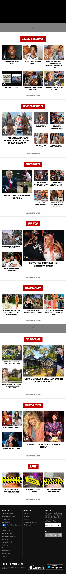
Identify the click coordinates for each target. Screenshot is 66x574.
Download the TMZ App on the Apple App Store (36, 567)
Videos (4, 556)
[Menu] (3, 14)
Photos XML (6, 553)
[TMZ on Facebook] (2, 3)
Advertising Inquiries (29, 522)
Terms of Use (6, 519)
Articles (4, 528)
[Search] (63, 14)
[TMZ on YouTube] (55, 535)
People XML (6, 551)
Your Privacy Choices (11, 525)
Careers (25, 519)
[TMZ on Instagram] (14, 3)
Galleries (5, 545)
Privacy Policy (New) (8, 516)
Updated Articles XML (9, 536)
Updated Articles (7, 533)
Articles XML (6, 531)
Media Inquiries (28, 525)
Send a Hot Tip (28, 516)
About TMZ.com (7, 513)
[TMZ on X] (6, 3)
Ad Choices (6, 522)
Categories (5, 539)
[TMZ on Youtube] (10, 3)
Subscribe (58, 525)
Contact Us (27, 513)
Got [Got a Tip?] (7, 9)
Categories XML (7, 542)
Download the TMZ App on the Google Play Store (55, 567)
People (4, 548)
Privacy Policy (57, 519)
